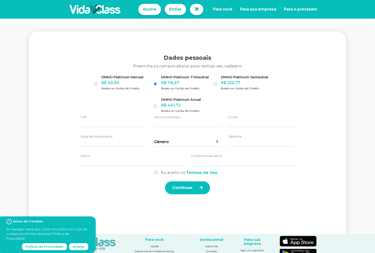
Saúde (154, 246)
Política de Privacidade (44, 246)
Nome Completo (167, 117)
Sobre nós (211, 246)
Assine (149, 9)
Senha (85, 156)
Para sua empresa (258, 9)
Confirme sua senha (206, 156)
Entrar (175, 9)
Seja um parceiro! (252, 250)
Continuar (187, 187)
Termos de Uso (201, 172)
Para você (222, 9)
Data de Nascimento (96, 137)
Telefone (235, 137)
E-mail (233, 117)
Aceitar (79, 246)
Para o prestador (300, 9)
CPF (83, 117)
